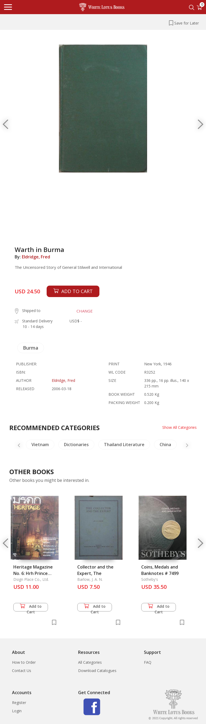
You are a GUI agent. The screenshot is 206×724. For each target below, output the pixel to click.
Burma (30, 348)
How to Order (24, 662)
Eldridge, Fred (36, 257)
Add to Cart (31, 607)
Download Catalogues (97, 670)
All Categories (90, 662)
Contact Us (21, 670)
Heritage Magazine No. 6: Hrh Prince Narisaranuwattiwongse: (38, 573)
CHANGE (84, 311)
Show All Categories (179, 427)
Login (17, 710)
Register (19, 702)
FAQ (147, 662)
